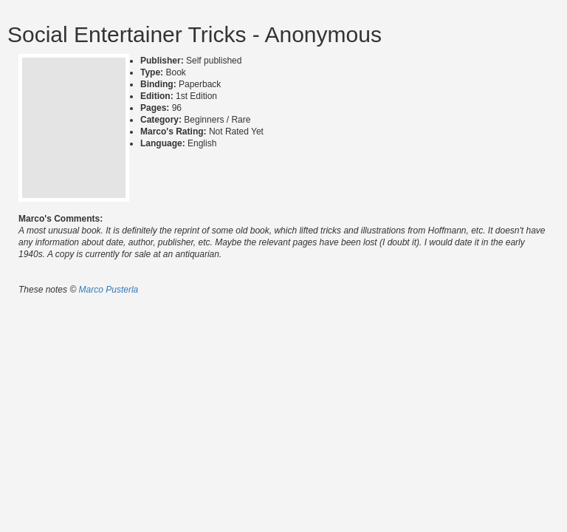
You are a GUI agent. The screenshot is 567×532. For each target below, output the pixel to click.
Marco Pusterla (109, 289)
